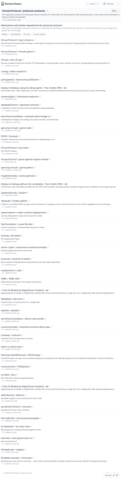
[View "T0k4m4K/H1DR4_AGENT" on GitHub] (28, 201)
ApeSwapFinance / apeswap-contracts (20, 104)
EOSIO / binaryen (9, 136)
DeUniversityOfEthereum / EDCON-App (20, 355)
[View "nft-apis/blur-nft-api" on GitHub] (23, 60)
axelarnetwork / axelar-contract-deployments (23, 212)
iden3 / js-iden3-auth (11, 346)
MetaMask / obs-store (12, 298)
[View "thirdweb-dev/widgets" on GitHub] (25, 450)
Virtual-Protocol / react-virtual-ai (17, 40)
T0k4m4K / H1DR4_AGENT (14, 200)
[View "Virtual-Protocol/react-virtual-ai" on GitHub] (35, 40)
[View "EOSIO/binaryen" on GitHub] (20, 136)
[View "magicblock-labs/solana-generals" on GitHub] (37, 176)
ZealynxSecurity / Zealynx (13, 192)
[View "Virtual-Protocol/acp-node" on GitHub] (29, 148)
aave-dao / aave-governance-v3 (16, 438)
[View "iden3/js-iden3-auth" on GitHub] (23, 347)
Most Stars (27, 34)
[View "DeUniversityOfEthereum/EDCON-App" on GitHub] (42, 355)
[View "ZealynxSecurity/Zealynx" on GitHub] (28, 193)
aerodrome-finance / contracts (16, 406)
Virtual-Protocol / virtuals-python (17, 51)
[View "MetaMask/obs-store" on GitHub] (24, 299)
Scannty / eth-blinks (11, 235)
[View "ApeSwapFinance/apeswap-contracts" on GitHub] (40, 105)
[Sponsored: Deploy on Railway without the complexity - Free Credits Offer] (61, 185)
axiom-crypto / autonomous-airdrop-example (23, 247)
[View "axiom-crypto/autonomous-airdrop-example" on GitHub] (48, 247)
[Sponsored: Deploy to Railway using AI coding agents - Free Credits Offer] (61, 89)
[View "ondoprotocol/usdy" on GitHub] (23, 270)
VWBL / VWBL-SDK (10, 278)
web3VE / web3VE (10, 310)
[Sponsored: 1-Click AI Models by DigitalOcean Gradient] (61, 291)
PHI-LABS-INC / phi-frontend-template (20, 418)
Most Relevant (15, 34)
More (115, 11)
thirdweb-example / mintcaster (16, 457)
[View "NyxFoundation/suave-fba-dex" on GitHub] (34, 224)
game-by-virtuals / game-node (16, 127)
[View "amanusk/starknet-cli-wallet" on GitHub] (31, 259)
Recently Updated (39, 34)
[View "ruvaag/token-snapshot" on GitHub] (27, 71)
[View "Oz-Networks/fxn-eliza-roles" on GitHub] (31, 426)
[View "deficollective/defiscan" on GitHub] (26, 395)
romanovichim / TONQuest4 (15, 366)
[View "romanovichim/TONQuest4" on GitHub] (30, 366)
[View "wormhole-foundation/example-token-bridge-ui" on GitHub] (51, 116)
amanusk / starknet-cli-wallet (15, 258)
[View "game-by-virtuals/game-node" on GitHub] (33, 128)
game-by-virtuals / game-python (17, 167)
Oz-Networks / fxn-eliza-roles (15, 426)
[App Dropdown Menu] (118, 4)
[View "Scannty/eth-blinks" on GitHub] (22, 236)
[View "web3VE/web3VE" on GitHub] (20, 310)
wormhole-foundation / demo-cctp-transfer (22, 318)
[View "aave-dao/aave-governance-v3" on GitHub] (34, 438)
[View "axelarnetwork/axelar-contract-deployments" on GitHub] (48, 212)
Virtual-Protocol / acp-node (14, 147)
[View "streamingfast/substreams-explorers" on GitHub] (40, 96)
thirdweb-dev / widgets (12, 449)
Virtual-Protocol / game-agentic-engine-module (24, 159)
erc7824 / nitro (8, 374)
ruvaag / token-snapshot (13, 71)
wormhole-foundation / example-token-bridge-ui (25, 116)
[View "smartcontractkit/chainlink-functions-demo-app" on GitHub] (51, 327)
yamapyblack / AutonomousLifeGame (20, 79)
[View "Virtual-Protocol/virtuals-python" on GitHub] (35, 51)
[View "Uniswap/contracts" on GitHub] (22, 335)
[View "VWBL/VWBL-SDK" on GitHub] (21, 279)
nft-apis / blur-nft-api (11, 59)
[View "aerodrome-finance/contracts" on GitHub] (33, 407)
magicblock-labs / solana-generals (18, 175)
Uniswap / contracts (11, 335)
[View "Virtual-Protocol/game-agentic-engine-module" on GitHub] (50, 159)
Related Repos (13, 3)
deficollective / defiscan (12, 395)
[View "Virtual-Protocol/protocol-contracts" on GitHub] (47, 11)
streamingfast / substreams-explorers (20, 96)
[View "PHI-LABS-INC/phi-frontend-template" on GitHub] (40, 418)
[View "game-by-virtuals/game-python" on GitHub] (35, 167)
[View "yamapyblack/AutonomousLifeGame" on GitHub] (40, 80)
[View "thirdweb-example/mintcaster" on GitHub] (33, 458)
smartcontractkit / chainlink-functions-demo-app (25, 326)
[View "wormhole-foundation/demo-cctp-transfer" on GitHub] (46, 319)
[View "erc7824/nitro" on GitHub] (17, 375)
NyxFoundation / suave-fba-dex (16, 224)
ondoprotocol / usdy (11, 270)
